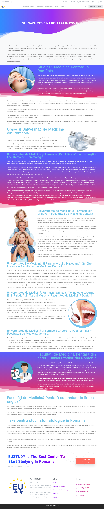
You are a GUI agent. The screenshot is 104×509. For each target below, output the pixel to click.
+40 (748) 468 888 (83, 2)
